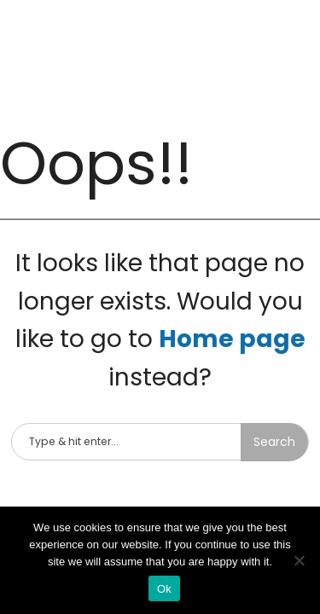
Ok (164, 588)
